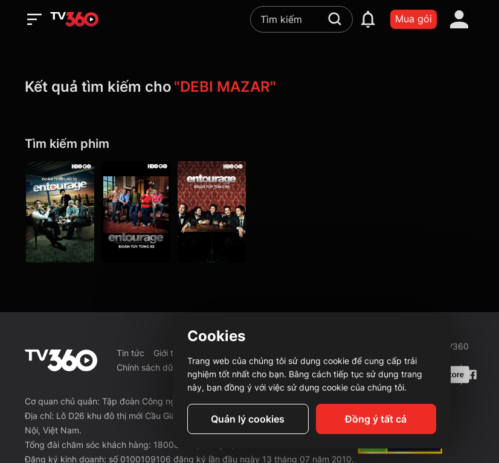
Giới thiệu (171, 353)
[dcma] (400, 450)
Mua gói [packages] (413, 19)
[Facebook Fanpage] (470, 374)
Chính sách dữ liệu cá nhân (170, 367)
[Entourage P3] (135, 212)
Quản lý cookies (248, 419)
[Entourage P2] (60, 212)
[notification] (368, 19)
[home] (74, 19)
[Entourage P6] (212, 212)
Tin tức (130, 353)
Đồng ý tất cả (376, 419)
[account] (459, 19)
